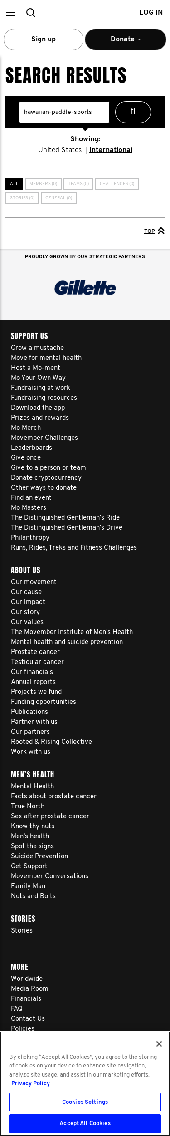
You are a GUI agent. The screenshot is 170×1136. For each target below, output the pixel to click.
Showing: (85, 139)
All (14, 184)
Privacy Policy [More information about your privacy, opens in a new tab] (30, 1084)
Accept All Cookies (84, 1123)
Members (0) (43, 184)
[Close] (159, 1044)
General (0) (58, 198)
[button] (10, 12)
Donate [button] (125, 43)
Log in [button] (151, 12)
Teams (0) (78, 184)
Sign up (43, 39)
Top (154, 230)
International (110, 150)
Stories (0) (22, 198)
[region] (85, 1083)
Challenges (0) (117, 184)
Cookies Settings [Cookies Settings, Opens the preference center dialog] (85, 1102)
